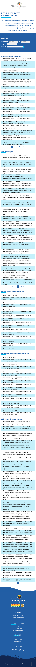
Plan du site (19, 664)
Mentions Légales (21, 663)
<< (10, 286)
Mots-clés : (3, 46)
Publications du (4, 41)
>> (23, 146)
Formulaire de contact (18, 626)
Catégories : (4, 44)
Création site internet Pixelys (26, 664)
